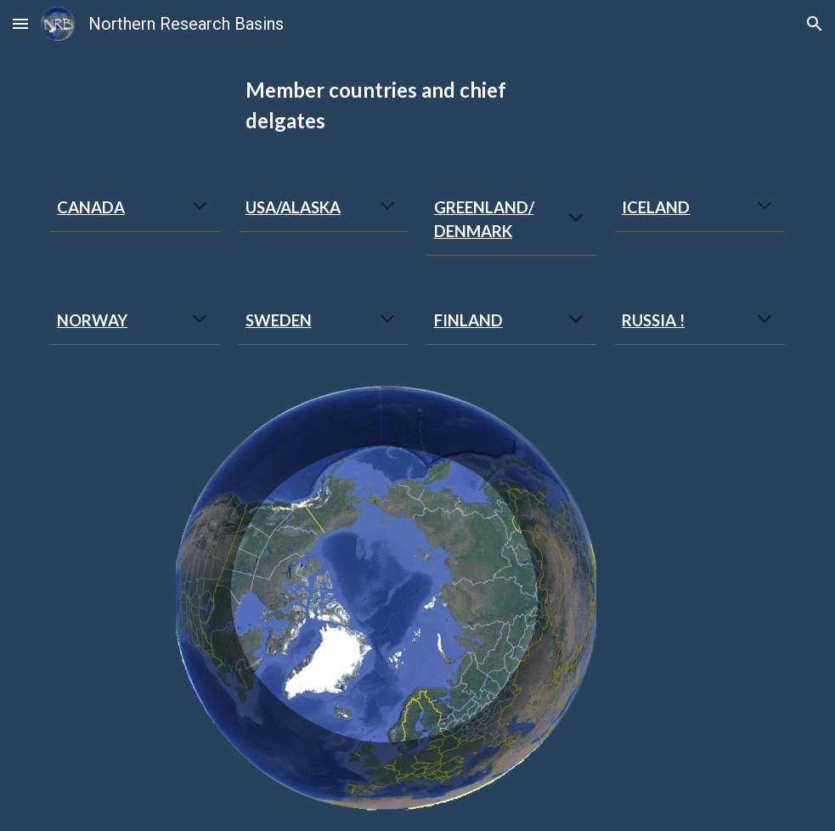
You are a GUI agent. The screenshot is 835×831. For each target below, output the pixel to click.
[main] (417, 105)
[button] (20, 23)
